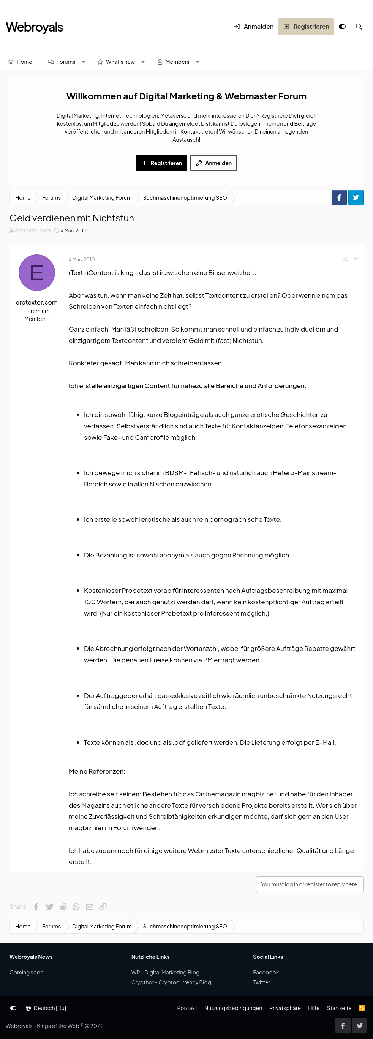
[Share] (345, 259)
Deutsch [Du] (46, 1007)
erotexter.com (33, 230)
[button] (83, 61)
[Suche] (359, 26)
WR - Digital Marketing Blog (165, 972)
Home (24, 61)
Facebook (266, 972)
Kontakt (187, 1007)
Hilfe (313, 1007)
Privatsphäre (285, 1007)
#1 (356, 259)
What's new (120, 61)
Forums (66, 61)
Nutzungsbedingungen (233, 1007)
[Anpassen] (342, 26)
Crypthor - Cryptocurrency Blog (171, 982)
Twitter (261, 982)
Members (178, 61)
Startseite (339, 1007)
